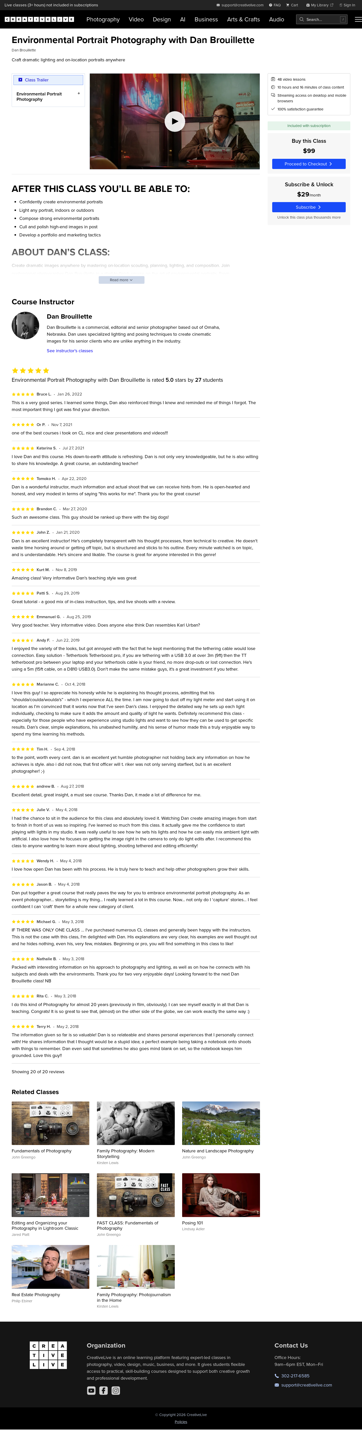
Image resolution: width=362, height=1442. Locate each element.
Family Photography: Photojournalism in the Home (134, 1297)
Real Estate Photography (36, 1294)
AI (182, 19)
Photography (103, 19)
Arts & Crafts (243, 19)
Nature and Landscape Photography (218, 1151)
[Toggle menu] (358, 19)
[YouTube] (91, 1390)
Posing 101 (192, 1223)
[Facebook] (103, 1390)
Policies (181, 1421)
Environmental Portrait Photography (39, 96)
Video (136, 19)
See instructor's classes (70, 350)
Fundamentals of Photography (41, 1151)
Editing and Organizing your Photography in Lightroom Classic (45, 1226)
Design (162, 19)
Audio (276, 19)
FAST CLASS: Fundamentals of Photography (127, 1226)
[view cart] (293, 5)
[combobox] (321, 19)
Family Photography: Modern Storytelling (125, 1154)
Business (206, 19)
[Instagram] (115, 1390)
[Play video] (175, 121)
